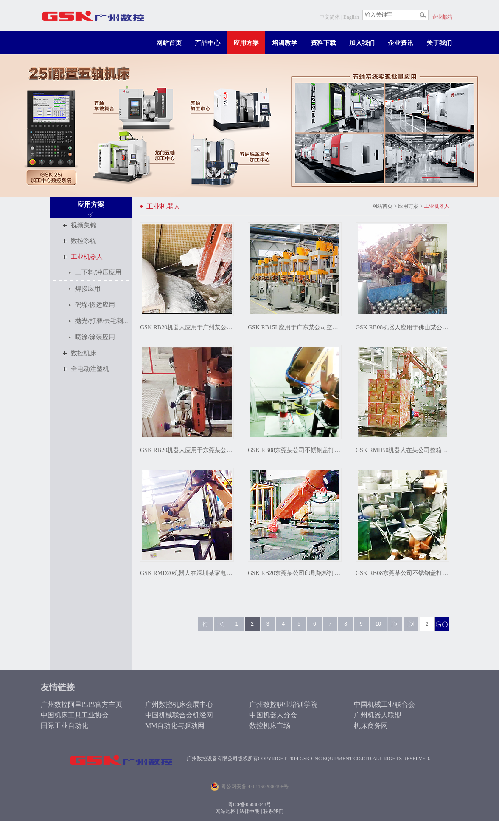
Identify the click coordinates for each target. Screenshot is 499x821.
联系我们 (273, 811)
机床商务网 (371, 725)
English (351, 17)
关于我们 (439, 43)
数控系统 (83, 241)
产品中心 (207, 43)
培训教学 (284, 43)
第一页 (205, 624)
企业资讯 (400, 43)
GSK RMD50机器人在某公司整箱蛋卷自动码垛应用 (402, 450)
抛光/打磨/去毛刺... (101, 320)
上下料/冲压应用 (98, 272)
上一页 (221, 624)
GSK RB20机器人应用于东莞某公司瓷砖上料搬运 (187, 450)
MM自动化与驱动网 (175, 725)
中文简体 (330, 17)
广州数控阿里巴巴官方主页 (81, 704)
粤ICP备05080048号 (250, 804)
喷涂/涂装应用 (95, 337)
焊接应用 (88, 288)
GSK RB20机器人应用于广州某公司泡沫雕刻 (187, 327)
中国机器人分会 (273, 715)
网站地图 (226, 811)
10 (378, 624)
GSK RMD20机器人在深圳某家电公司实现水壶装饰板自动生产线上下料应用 (187, 573)
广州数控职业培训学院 (283, 704)
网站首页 (169, 43)
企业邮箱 (442, 17)
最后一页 (411, 624)
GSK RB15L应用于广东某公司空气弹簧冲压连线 (295, 327)
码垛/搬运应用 (95, 304)
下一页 (394, 624)
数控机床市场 (270, 725)
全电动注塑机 (90, 368)
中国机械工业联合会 (384, 704)
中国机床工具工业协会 (75, 715)
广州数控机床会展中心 (179, 704)
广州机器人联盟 (377, 715)
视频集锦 (83, 225)
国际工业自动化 (64, 725)
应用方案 (246, 43)
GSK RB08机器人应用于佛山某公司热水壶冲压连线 (402, 327)
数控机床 (83, 353)
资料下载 (323, 43)
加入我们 (362, 43)
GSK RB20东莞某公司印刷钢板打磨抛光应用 (295, 573)
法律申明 (249, 811)
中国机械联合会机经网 (179, 715)
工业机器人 (87, 256)
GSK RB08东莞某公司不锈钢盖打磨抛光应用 (295, 450)
